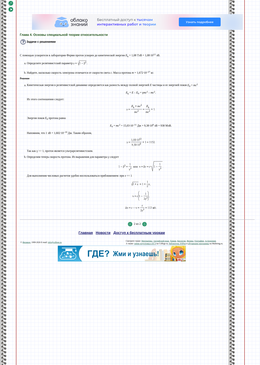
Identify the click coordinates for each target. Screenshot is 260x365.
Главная (86, 233)
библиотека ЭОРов (177, 243)
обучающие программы (198, 243)
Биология (181, 241)
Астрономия (210, 241)
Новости (103, 233)
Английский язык (161, 241)
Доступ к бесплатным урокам (139, 233)
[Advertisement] (121, 286)
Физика (190, 241)
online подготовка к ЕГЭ (145, 243)
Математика (146, 241)
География (199, 241)
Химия (173, 241)
